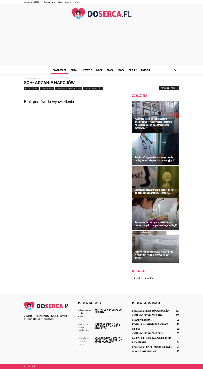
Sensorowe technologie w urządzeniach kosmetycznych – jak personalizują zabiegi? (156, 224)
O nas (60, 2)
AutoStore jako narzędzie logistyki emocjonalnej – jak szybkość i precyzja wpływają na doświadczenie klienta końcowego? (153, 123)
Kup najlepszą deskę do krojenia (108, 311)
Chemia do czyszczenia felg (147, 315)
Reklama (68, 2)
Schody (136, 329)
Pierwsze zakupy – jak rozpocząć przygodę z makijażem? (107, 326)
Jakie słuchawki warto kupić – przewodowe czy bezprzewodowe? (108, 340)
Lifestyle (86, 70)
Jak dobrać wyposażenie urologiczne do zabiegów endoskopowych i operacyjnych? (155, 159)
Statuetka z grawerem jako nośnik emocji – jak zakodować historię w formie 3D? (155, 191)
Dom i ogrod (59, 70)
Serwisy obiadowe (142, 320)
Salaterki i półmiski (91, 89)
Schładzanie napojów (144, 351)
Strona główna (49, 2)
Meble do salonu (31, 89)
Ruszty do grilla (47, 89)
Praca (110, 70)
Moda (99, 70)
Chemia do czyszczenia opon (147, 333)
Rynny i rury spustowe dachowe (68, 89)
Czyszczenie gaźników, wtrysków (150, 311)
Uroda (121, 70)
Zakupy (133, 70)
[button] (175, 70)
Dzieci (73, 70)
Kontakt (77, 2)
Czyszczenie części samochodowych (152, 347)
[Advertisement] (101, 45)
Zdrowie (145, 70)
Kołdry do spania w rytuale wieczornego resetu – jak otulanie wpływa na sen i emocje (154, 254)
